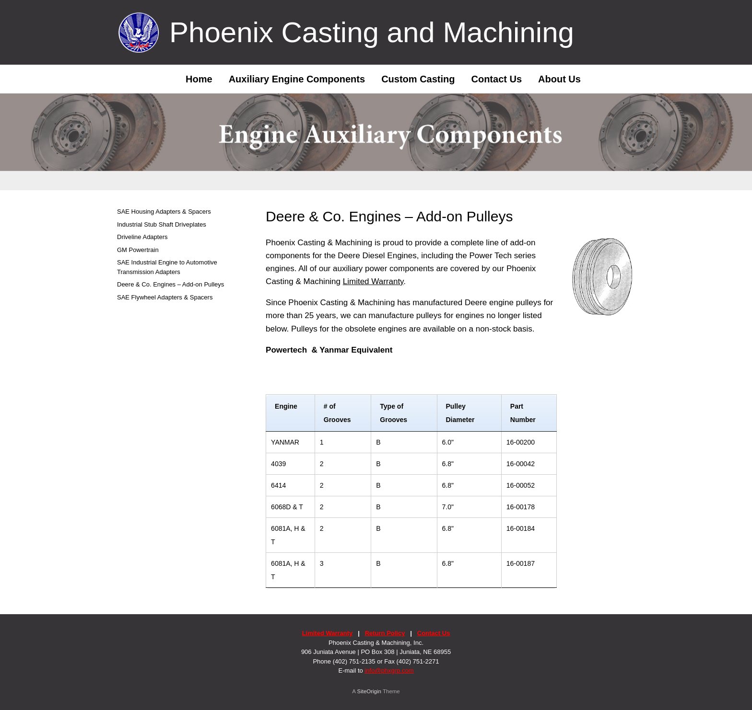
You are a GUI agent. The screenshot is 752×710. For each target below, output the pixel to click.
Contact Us (496, 79)
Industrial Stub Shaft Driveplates (161, 224)
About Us (559, 79)
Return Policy (385, 633)
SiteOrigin (369, 691)
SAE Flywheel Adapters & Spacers (164, 297)
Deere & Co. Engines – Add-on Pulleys (170, 284)
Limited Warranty (373, 281)
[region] (376, 141)
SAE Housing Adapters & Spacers (164, 211)
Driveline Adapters (142, 236)
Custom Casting (418, 79)
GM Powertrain (138, 249)
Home (191, 79)
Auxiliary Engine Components (297, 79)
